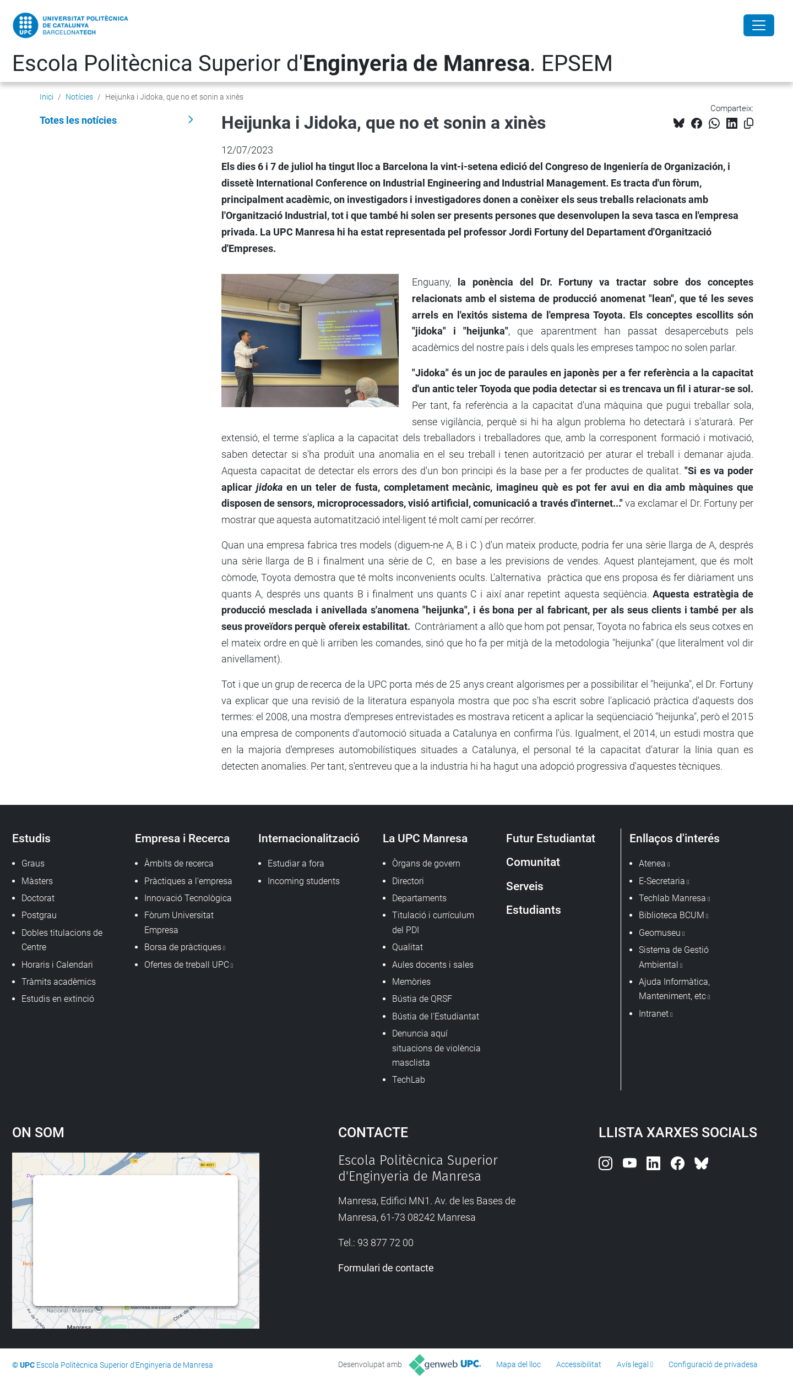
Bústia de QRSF (422, 999)
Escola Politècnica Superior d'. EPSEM (312, 63)
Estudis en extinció (57, 999)
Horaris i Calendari (57, 964)
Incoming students (304, 881)
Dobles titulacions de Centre (61, 940)
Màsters (37, 881)
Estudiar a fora (296, 863)
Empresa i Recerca (182, 838)
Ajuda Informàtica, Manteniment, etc (674, 989)
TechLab (408, 1079)
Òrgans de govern (426, 863)
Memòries (411, 982)
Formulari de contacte (386, 1268)
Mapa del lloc (518, 1364)
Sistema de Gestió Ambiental (674, 957)
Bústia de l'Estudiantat (435, 1016)
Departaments (419, 898)
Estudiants (533, 910)
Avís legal (633, 1364)
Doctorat (38, 898)
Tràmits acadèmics (58, 982)
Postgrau (39, 915)
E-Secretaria (662, 881)
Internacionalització (309, 838)
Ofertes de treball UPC (186, 964)
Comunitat (533, 862)
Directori (408, 881)
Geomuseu (660, 933)
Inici (46, 96)
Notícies (79, 96)
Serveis (525, 886)
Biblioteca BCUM (671, 915)
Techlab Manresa (672, 898)
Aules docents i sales (433, 964)
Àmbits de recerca (179, 863)
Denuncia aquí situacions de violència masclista (436, 1048)
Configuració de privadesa (713, 1364)
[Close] (758, 25)
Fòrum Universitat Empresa (179, 922)
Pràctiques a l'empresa (188, 881)
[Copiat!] (748, 123)
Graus (33, 863)
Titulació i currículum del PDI (433, 922)
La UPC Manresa (425, 838)
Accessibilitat (578, 1364)
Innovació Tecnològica (188, 898)
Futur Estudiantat (550, 838)
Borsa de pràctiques (182, 947)
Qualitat (407, 947)
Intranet (654, 1013)
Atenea (652, 863)
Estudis (31, 838)
